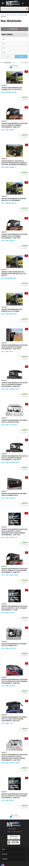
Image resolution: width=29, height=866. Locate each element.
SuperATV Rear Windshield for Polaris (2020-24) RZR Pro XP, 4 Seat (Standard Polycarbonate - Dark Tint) (14, 681)
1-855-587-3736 (12, 828)
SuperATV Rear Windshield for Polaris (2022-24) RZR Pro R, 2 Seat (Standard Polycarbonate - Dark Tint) (14, 795)
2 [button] (12, 816)
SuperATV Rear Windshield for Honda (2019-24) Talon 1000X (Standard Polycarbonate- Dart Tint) (14, 718)
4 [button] (16, 816)
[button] (8, 816)
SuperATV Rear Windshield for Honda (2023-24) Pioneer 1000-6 (14, 494)
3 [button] (14, 816)
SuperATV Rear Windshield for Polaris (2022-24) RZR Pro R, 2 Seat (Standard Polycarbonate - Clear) (14, 608)
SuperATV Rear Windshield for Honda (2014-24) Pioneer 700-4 (14, 644)
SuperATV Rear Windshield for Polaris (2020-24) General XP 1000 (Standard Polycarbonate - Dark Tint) (14, 570)
